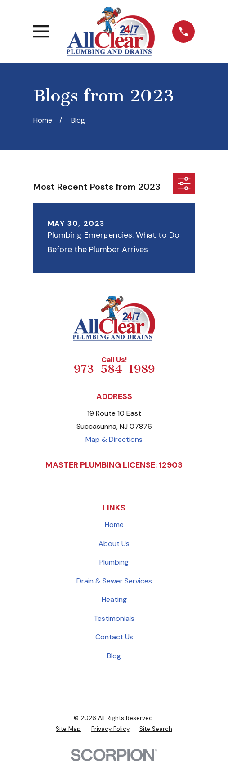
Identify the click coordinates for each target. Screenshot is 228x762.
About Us (114, 543)
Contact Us (114, 637)
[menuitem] (68, 729)
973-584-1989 (114, 369)
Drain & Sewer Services (114, 581)
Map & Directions (114, 439)
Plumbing (114, 562)
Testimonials (114, 618)
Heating (114, 599)
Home (114, 524)
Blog (114, 656)
